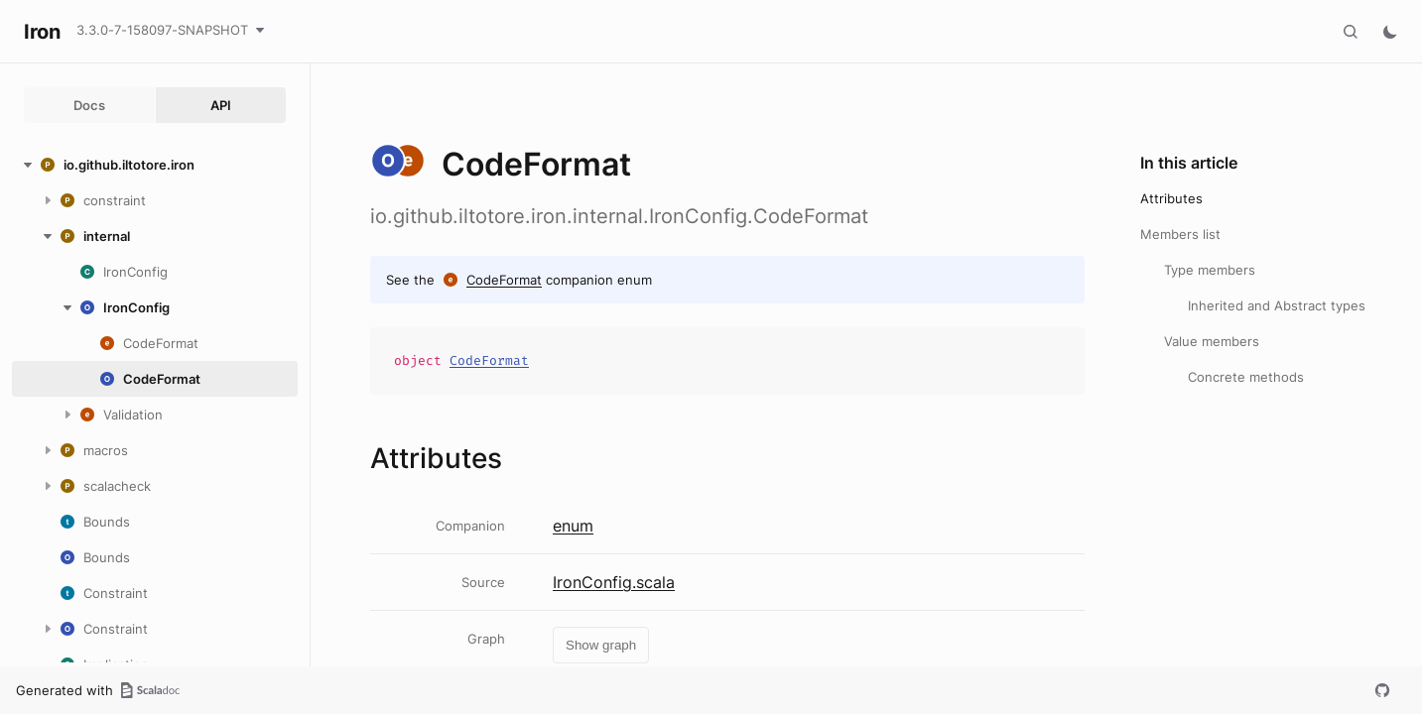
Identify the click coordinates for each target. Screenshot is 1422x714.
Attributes (1171, 198)
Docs (89, 105)
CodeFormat (504, 280)
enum (573, 526)
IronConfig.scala (614, 582)
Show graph (601, 645)
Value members (1211, 341)
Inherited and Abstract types (1276, 305)
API (220, 105)
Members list (1180, 234)
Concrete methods (1246, 377)
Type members (1209, 270)
